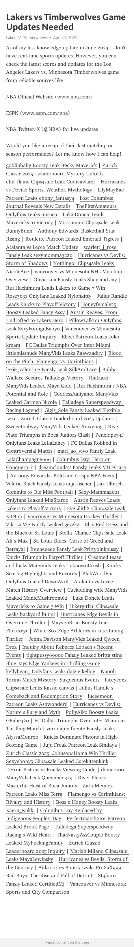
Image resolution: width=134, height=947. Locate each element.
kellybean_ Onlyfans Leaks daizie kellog (50, 671)
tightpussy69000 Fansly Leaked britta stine (74, 655)
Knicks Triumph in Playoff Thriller (44, 557)
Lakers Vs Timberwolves (27, 37)
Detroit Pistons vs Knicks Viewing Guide (51, 769)
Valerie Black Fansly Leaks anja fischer (49, 484)
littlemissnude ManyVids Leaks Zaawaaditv (54, 353)
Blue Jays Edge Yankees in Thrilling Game (53, 663)
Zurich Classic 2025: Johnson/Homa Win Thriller (61, 753)
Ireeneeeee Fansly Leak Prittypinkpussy (74, 549)
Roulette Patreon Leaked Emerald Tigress (72, 239)
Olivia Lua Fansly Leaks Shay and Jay (75, 279)
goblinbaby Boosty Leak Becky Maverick (51, 165)
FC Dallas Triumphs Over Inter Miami (68, 345)
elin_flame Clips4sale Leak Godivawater (50, 182)
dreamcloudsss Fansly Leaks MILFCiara (82, 467)
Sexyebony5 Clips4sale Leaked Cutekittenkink (57, 761)
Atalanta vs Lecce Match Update (42, 247)
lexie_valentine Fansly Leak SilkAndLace (51, 369)
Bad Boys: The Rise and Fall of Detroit (49, 875)
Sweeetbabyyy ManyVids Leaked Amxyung (54, 426)
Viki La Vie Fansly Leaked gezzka (42, 524)
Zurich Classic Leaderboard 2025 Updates (67, 418)
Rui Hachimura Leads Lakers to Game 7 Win (55, 288)
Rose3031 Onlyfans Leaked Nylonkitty (48, 296)
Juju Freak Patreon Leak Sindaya (80, 745)
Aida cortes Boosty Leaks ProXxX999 (79, 867)
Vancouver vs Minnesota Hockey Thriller (73, 516)
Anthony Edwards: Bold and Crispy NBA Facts (62, 475)
